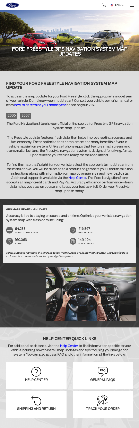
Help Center (77, 178)
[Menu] (132, 5)
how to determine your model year (40, 105)
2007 (26, 115)
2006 (12, 115)
